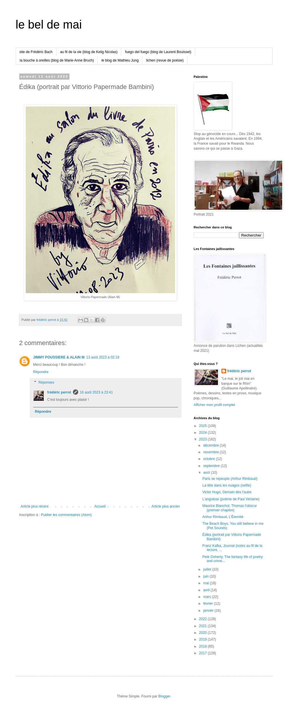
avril (206, 590)
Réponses (46, 382)
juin (206, 576)
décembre (211, 445)
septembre (212, 466)
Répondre (41, 372)
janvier (208, 610)
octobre (209, 459)
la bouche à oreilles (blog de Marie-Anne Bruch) (57, 60)
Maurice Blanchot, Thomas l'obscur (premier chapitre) (229, 508)
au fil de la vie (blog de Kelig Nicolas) (89, 52)
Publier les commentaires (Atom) (66, 515)
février (208, 603)
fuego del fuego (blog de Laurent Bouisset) (158, 52)
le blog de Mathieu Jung (120, 60)
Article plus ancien (165, 506)
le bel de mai (49, 24)
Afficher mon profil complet (214, 405)
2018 (203, 646)
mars (207, 597)
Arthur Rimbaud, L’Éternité (222, 517)
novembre (211, 452)
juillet (207, 569)
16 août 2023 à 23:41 (96, 392)
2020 (203, 633)
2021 (203, 626)
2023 (203, 439)
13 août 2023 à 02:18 (102, 357)
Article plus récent (34, 506)
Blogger (164, 696)
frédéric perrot (59, 392)
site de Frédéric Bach (36, 52)
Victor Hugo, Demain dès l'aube (226, 492)
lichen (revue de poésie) (165, 60)
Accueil (100, 506)
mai (206, 583)
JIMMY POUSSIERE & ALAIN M (59, 357)
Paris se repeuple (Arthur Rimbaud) (229, 479)
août (207, 473)
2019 (203, 639)
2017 (203, 653)
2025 (203, 426)
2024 (203, 433)
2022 (203, 619)
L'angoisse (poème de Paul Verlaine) (230, 499)
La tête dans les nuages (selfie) (226, 485)
